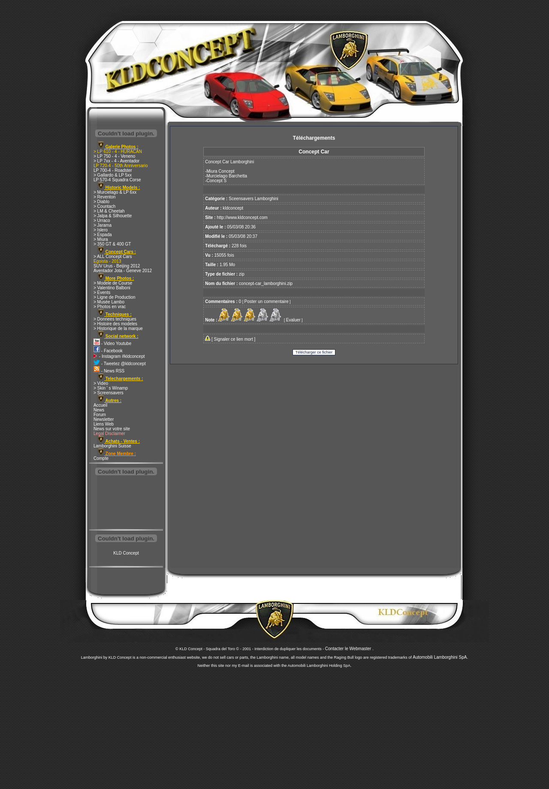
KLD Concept (126, 553)
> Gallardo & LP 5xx (113, 175)
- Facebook (108, 350)
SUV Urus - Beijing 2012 (117, 266)
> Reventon (104, 197)
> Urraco (102, 220)
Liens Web (104, 424)
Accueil (100, 405)
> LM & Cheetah (109, 211)
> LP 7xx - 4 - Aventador (116, 161)
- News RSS (109, 371)
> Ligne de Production (115, 297)
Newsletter (104, 419)
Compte (101, 458)
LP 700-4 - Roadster (113, 170)
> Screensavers (109, 392)
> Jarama (103, 225)
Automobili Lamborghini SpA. (440, 657)
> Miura (101, 239)
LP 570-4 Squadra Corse (117, 179)
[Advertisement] (126, 503)
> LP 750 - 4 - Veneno (114, 156)
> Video (101, 383)
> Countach (104, 206)
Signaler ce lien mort (233, 339)
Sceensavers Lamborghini (253, 198)
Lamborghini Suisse (112, 446)
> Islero (101, 230)
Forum (100, 414)
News (99, 410)
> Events (102, 292)
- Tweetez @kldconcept (120, 363)
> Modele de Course (113, 283)
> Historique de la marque (118, 328)
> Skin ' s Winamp (111, 388)
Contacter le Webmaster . (349, 648)
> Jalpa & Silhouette (113, 215)
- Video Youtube (112, 343)
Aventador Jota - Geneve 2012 (123, 270)
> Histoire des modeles (115, 323)
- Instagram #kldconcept (119, 356)
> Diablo (101, 201)
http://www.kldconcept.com (242, 217)
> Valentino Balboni (112, 287)
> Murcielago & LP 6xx (115, 192)
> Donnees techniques (115, 319)
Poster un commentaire (266, 301)
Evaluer (293, 320)
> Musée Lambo (109, 302)
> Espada (103, 234)
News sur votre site (112, 428)
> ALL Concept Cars (113, 256)
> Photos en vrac (110, 306)
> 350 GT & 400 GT (112, 244)
